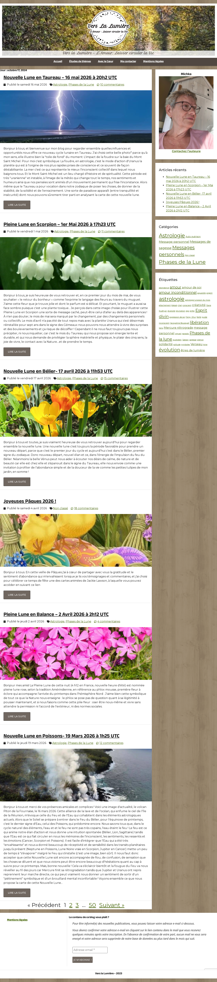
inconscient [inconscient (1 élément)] (164, 323)
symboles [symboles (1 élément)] (185, 344)
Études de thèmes (80, 61)
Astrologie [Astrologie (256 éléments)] (172, 235)
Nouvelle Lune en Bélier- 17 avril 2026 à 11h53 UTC (58, 372)
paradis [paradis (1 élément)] (185, 334)
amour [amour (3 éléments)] (175, 287)
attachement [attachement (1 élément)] (165, 305)
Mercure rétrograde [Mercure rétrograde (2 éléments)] (178, 327)
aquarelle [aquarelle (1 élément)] (201, 293)
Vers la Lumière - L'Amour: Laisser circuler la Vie (108, 53)
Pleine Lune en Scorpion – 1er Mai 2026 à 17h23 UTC (60, 225)
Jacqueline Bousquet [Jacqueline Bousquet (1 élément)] (179, 323)
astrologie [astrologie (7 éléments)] (171, 299)
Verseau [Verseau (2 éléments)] (197, 344)
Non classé (60, 508)
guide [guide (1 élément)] (204, 317)
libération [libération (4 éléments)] (199, 322)
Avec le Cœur (105, 61)
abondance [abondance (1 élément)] (164, 288)
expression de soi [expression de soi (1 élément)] (177, 317)
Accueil (58, 61)
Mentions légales (153, 61)
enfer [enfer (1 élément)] (192, 311)
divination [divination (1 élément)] (180, 311)
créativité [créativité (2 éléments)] (199, 305)
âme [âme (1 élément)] (205, 344)
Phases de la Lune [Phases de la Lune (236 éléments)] (182, 262)
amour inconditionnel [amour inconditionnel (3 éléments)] (178, 292)
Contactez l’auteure (186, 151)
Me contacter (128, 61)
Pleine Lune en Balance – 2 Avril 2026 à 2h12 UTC (56, 615)
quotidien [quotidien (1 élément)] (177, 340)
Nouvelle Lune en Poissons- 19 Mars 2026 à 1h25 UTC (61, 736)
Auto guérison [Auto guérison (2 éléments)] (193, 236)
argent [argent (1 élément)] (209, 293)
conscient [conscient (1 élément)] (186, 305)
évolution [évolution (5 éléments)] (169, 349)
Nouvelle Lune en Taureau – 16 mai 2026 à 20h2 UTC (60, 78)
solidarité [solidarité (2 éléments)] (166, 344)
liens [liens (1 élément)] (161, 328)
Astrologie (60, 84)
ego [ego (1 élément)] (187, 311)
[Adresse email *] (90, 950)
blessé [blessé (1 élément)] (174, 305)
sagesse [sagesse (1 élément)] (192, 340)
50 (92, 905)
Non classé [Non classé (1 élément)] (190, 255)
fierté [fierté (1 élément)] (199, 317)
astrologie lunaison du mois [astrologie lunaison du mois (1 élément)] (197, 300)
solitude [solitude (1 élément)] (177, 344)
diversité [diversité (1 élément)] (171, 311)
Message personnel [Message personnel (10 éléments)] (174, 241)
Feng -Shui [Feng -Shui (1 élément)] (191, 317)
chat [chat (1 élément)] (180, 305)
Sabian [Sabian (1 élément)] (185, 340)
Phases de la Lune (81, 84)
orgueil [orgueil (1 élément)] (178, 334)
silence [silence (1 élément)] (200, 340)
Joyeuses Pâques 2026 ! (30, 502)
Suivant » (111, 905)
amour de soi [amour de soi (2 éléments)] (191, 287)
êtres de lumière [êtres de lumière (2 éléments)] (193, 350)
